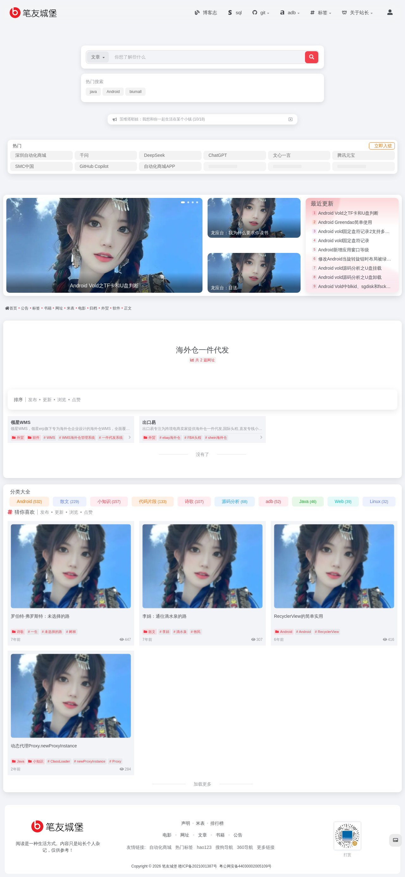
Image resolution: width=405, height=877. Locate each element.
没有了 (202, 454)
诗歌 (194, 501)
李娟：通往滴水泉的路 (164, 616)
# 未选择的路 (52, 632)
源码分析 (234, 501)
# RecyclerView (327, 632)
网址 (184, 834)
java (93, 91)
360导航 (245, 847)
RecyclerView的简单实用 (298, 616)
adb (273, 501)
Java (307, 501)
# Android (303, 632)
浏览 (61, 399)
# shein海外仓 (216, 437)
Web (343, 501)
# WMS (49, 437)
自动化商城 (160, 847)
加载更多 (202, 784)
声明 (185, 823)
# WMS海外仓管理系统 (77, 437)
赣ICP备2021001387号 (197, 866)
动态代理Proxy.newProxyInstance (44, 745)
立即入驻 (383, 145)
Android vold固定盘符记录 (344, 240)
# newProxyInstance (89, 761)
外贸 (18, 437)
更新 (47, 399)
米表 (200, 823)
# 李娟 (164, 632)
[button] (98, 57)
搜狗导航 (224, 847)
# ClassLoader (58, 761)
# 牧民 (196, 632)
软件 (34, 437)
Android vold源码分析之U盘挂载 (350, 268)
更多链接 (266, 847)
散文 (69, 501)
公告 (238, 834)
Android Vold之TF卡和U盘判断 (348, 213)
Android (113, 91)
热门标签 (184, 847)
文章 (202, 834)
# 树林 (71, 632)
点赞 (76, 399)
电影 (167, 834)
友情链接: (136, 847)
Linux (379, 501)
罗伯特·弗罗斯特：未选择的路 (40, 616)
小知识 (109, 501)
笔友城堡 (169, 866)
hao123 (204, 847)
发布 (32, 399)
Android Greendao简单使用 (345, 222)
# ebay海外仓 (169, 437)
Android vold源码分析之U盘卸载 (350, 277)
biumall (135, 91)
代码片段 (152, 501)
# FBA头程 (192, 437)
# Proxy (115, 761)
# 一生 (33, 632)
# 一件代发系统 (111, 437)
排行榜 (217, 823)
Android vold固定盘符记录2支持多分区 (356, 231)
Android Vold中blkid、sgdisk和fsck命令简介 (361, 286)
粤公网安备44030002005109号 (246, 866)
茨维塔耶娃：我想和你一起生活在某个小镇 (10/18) (162, 119)
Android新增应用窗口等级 (343, 249)
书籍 (220, 834)
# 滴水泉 (180, 632)
